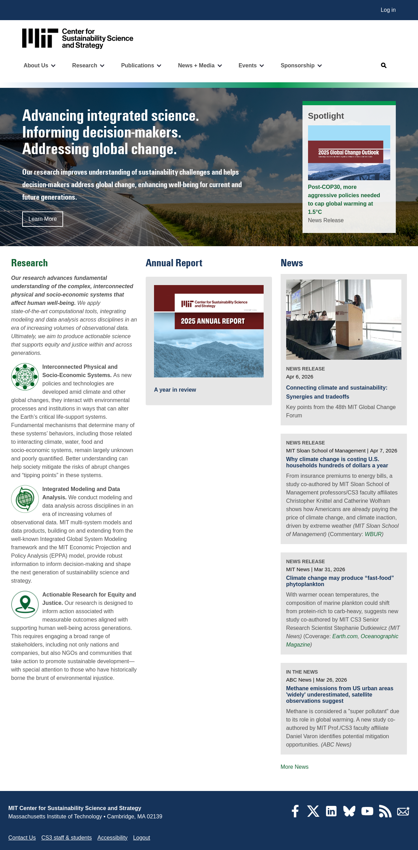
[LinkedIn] (331, 815)
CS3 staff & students (66, 838)
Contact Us (22, 838)
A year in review (175, 390)
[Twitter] (313, 815)
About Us (36, 65)
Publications (137, 65)
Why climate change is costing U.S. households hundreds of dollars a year (337, 462)
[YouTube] (367, 815)
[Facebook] (295, 815)
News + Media (196, 65)
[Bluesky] (349, 815)
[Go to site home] (77, 38)
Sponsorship (298, 65)
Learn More (42, 219)
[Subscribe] (403, 815)
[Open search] (384, 65)
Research (84, 65)
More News (295, 767)
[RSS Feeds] (385, 815)
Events (248, 65)
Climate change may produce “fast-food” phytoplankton (340, 581)
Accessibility (112, 838)
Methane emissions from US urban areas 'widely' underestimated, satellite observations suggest (339, 694)
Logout (141, 838)
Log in (388, 10)
